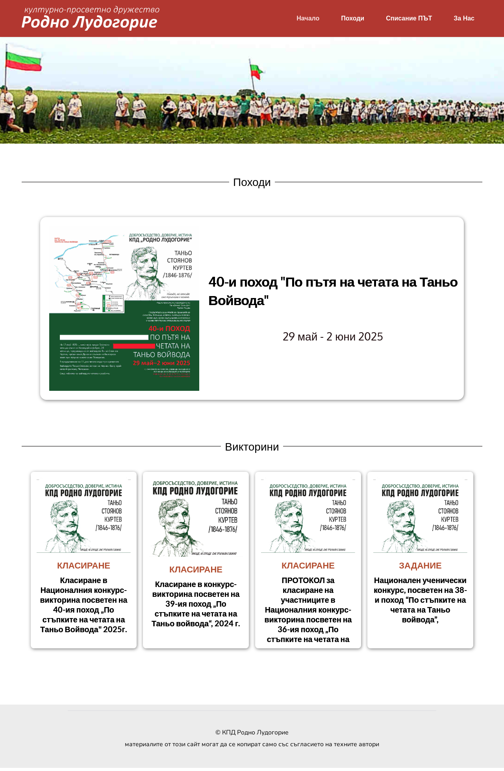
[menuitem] (308, 18)
